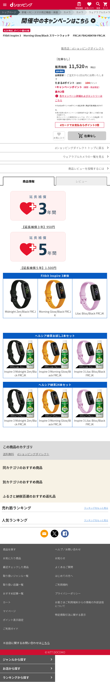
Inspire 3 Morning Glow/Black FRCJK (55, 371)
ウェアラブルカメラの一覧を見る (83, 156)
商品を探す (9, 549)
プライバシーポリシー (68, 593)
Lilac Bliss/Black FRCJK (89, 311)
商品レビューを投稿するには (86, 168)
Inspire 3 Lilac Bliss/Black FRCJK (89, 371)
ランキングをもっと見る (96, 507)
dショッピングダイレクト (33, 454)
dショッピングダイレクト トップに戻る (79, 147)
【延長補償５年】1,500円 (38, 267)
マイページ (9, 611)
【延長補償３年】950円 (38, 227)
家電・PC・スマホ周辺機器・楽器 (40, 12)
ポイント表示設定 (13, 620)
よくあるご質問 (64, 567)
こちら (46, 643)
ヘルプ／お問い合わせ (68, 549)
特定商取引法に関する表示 (70, 614)
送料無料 (8, 454)
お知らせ (60, 558)
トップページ (9, 12)
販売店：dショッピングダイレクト (82, 48)
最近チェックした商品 (16, 567)
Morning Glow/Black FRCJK (55, 311)
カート (7, 602)
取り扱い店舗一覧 (13, 584)
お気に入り (58, 137)
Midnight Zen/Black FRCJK (20, 311)
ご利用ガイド (10, 628)
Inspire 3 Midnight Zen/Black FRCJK (20, 371)
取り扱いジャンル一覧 (15, 576)
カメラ (67, 12)
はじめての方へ (64, 576)
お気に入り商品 (12, 558)
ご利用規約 (61, 584)
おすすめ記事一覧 (13, 593)
